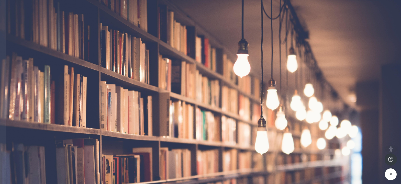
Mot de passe (20, 105)
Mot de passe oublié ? (85, 129)
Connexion (54, 144)
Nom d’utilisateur (23, 80)
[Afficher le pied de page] (391, 166)
